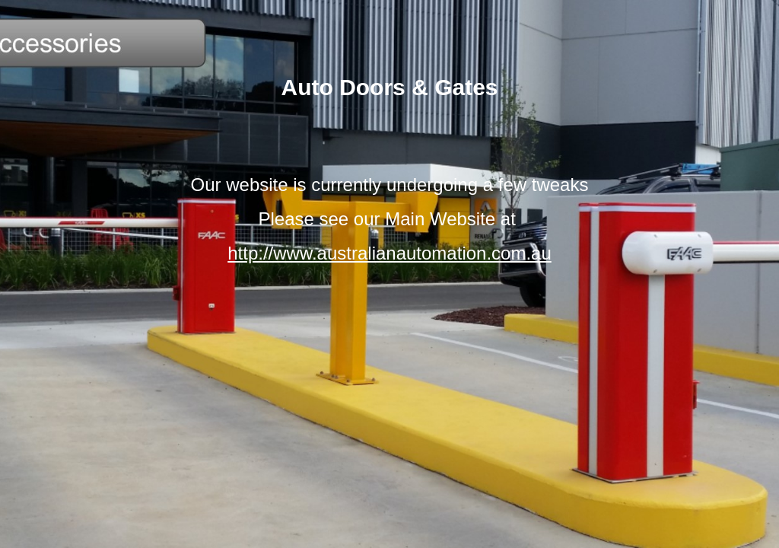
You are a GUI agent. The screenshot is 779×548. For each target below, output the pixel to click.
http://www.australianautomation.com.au (389, 253)
